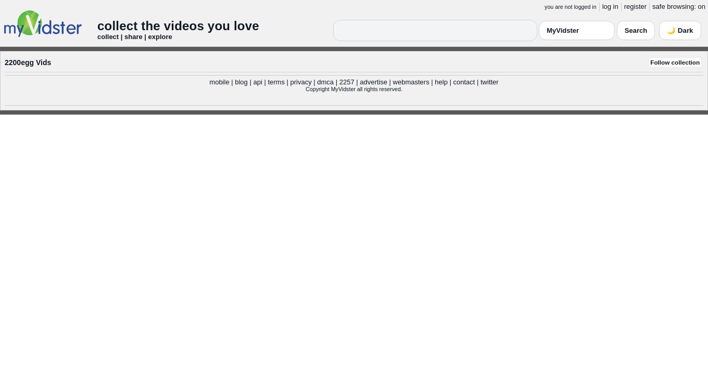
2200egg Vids (28, 62)
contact (464, 82)
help (441, 82)
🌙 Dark (680, 30)
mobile (219, 82)
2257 (347, 82)
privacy (301, 82)
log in (610, 6)
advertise (373, 82)
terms (276, 82)
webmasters (411, 82)
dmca (325, 82)
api (257, 82)
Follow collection (675, 62)
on (701, 6)
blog (241, 82)
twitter (490, 82)
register (635, 6)
